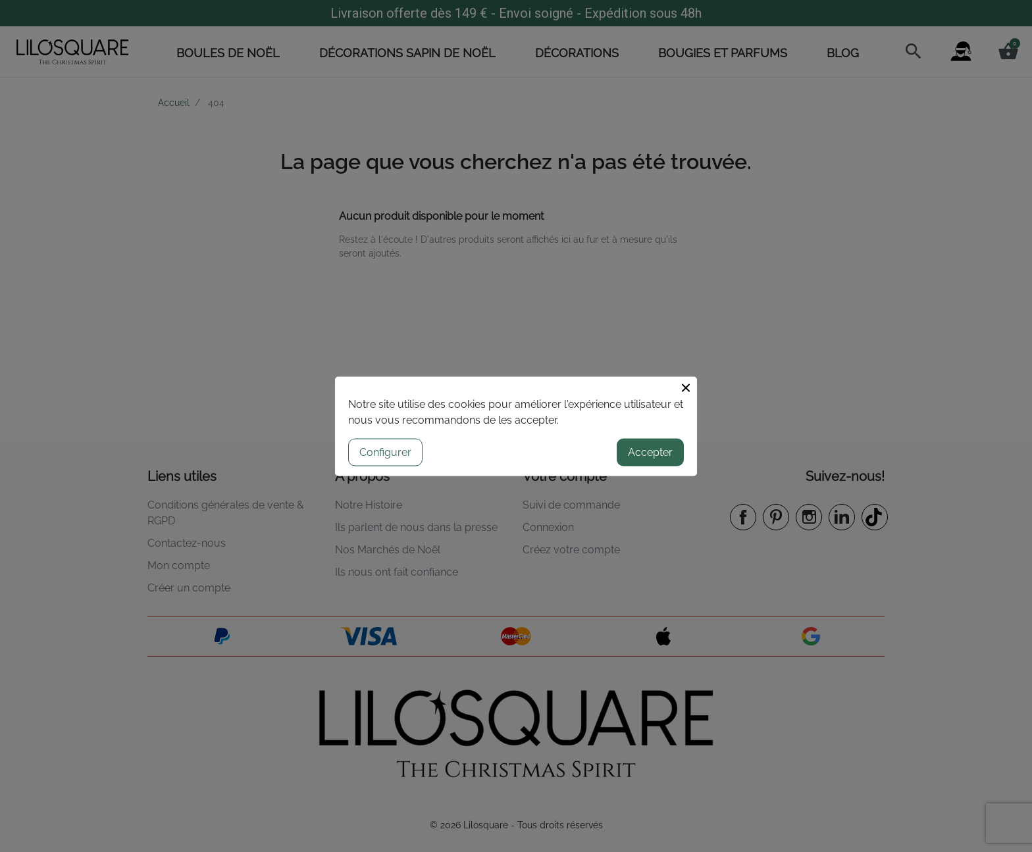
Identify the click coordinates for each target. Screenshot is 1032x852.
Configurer (385, 451)
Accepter (650, 451)
